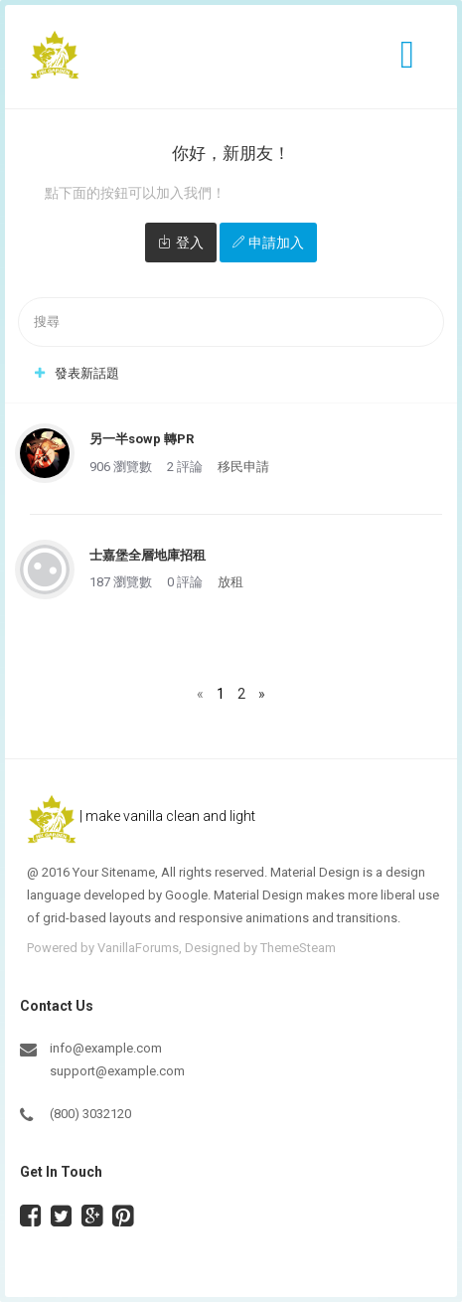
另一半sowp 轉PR (141, 438)
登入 (190, 242)
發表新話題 (87, 373)
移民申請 (243, 466)
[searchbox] (231, 322)
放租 (230, 581)
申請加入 (276, 242)
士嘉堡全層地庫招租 (147, 555)
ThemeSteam (298, 947)
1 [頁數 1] (221, 694)
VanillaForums (138, 947)
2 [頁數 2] (241, 694)
